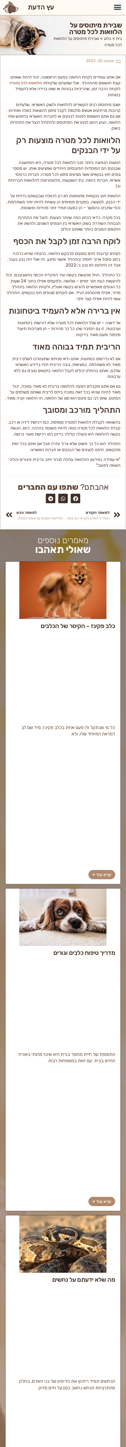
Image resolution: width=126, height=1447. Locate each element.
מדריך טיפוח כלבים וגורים (84, 953)
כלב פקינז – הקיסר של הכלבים (78, 626)
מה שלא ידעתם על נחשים (83, 1280)
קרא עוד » (101, 874)
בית (119, 38)
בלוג (107, 38)
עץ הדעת (41, 7)
